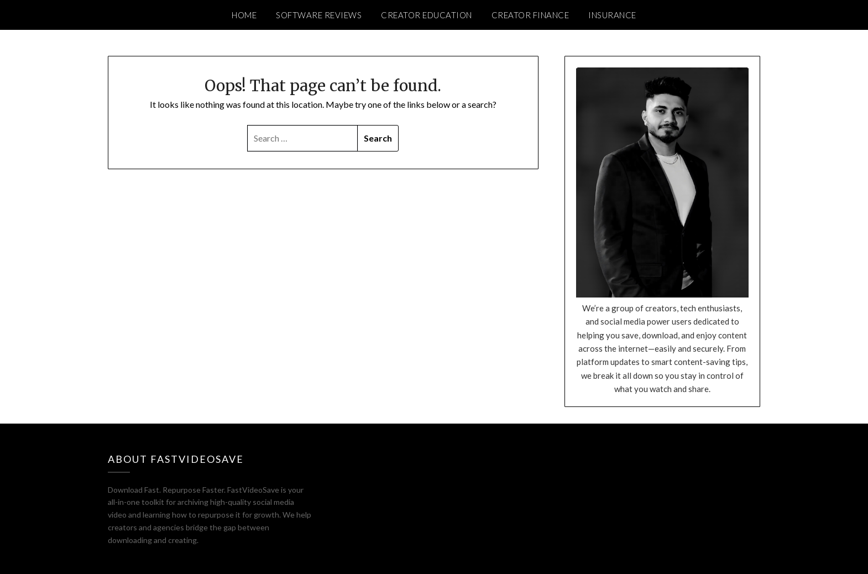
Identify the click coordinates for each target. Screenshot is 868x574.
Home (244, 15)
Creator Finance (530, 15)
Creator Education (426, 15)
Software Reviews (319, 15)
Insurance (612, 15)
